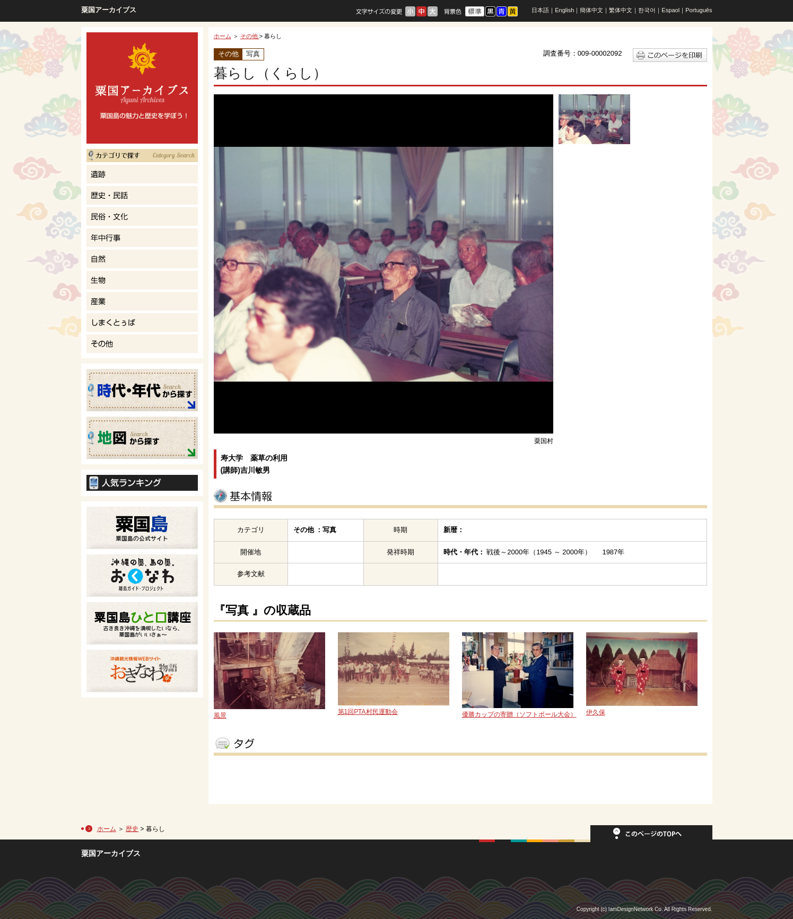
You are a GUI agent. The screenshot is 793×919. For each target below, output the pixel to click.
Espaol (670, 10)
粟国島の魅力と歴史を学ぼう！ (142, 88)
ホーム (222, 36)
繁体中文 (620, 10)
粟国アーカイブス (108, 10)
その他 (249, 36)
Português (698, 10)
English (564, 10)
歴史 (132, 829)
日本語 (540, 10)
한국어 (647, 10)
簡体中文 (591, 10)
